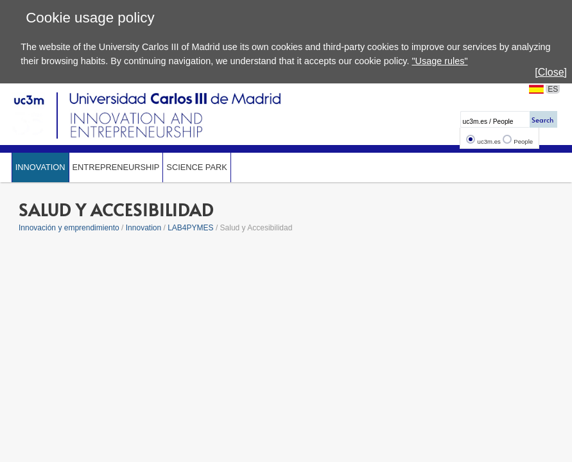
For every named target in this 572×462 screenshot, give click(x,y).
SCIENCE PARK (196, 167)
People (523, 141)
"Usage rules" (440, 61)
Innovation (40, 167)
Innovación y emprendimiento (69, 227)
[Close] (551, 72)
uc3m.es (489, 141)
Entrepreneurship (116, 167)
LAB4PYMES (190, 227)
